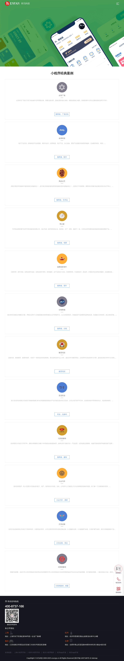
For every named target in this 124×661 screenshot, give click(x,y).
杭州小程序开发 (34, 652)
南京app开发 (73, 652)
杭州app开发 (61, 652)
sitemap (94, 658)
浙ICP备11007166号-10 (82, 658)
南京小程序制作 (48, 652)
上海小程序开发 (20, 652)
